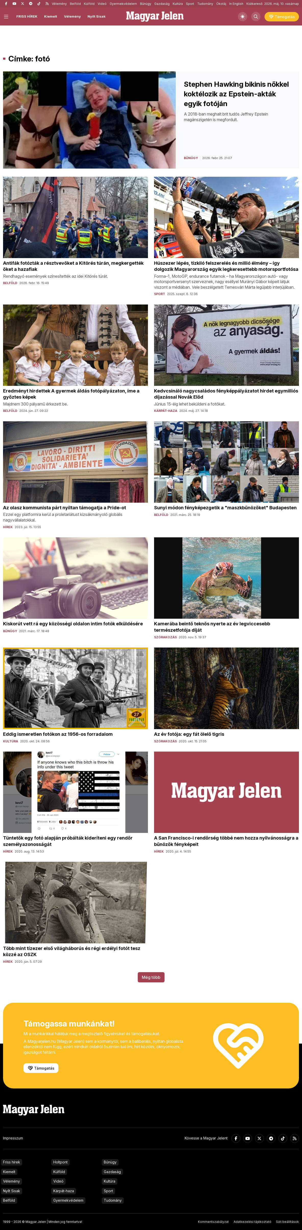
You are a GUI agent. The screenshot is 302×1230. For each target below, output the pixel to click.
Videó (102, 4)
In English (236, 4)
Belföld (75, 4)
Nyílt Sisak (96, 16)
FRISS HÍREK (26, 16)
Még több (151, 977)
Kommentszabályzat (213, 1222)
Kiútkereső (254, 4)
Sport (190, 4)
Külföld (89, 4)
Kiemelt (50, 16)
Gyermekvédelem (123, 4)
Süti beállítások (287, 1222)
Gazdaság (162, 4)
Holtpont (60, 1162)
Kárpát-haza (63, 1191)
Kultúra (178, 4)
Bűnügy (145, 4)
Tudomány (205, 4)
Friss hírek (11, 1162)
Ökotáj (221, 4)
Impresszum (13, 1138)
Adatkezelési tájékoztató (252, 1222)
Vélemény (59, 4)
